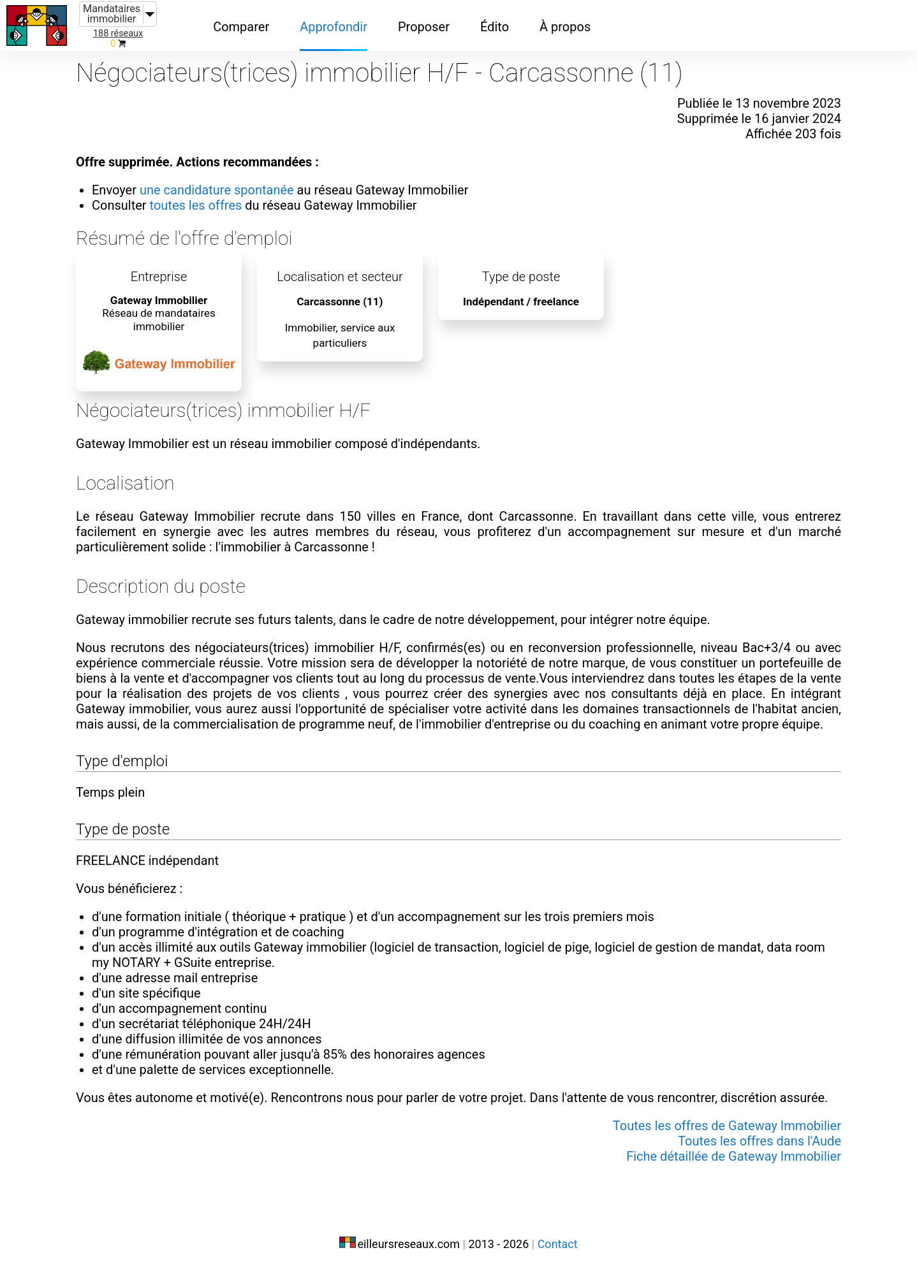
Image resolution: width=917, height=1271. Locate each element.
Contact (558, 1244)
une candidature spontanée (217, 190)
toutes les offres (196, 205)
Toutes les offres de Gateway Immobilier (727, 1125)
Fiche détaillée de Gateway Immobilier (733, 1156)
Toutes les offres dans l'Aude (759, 1141)
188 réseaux (118, 33)
